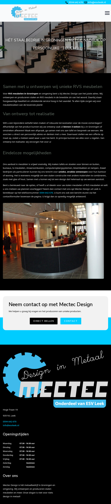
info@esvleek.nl (97, 2)
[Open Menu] (107, 13)
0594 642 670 (76, 2)
